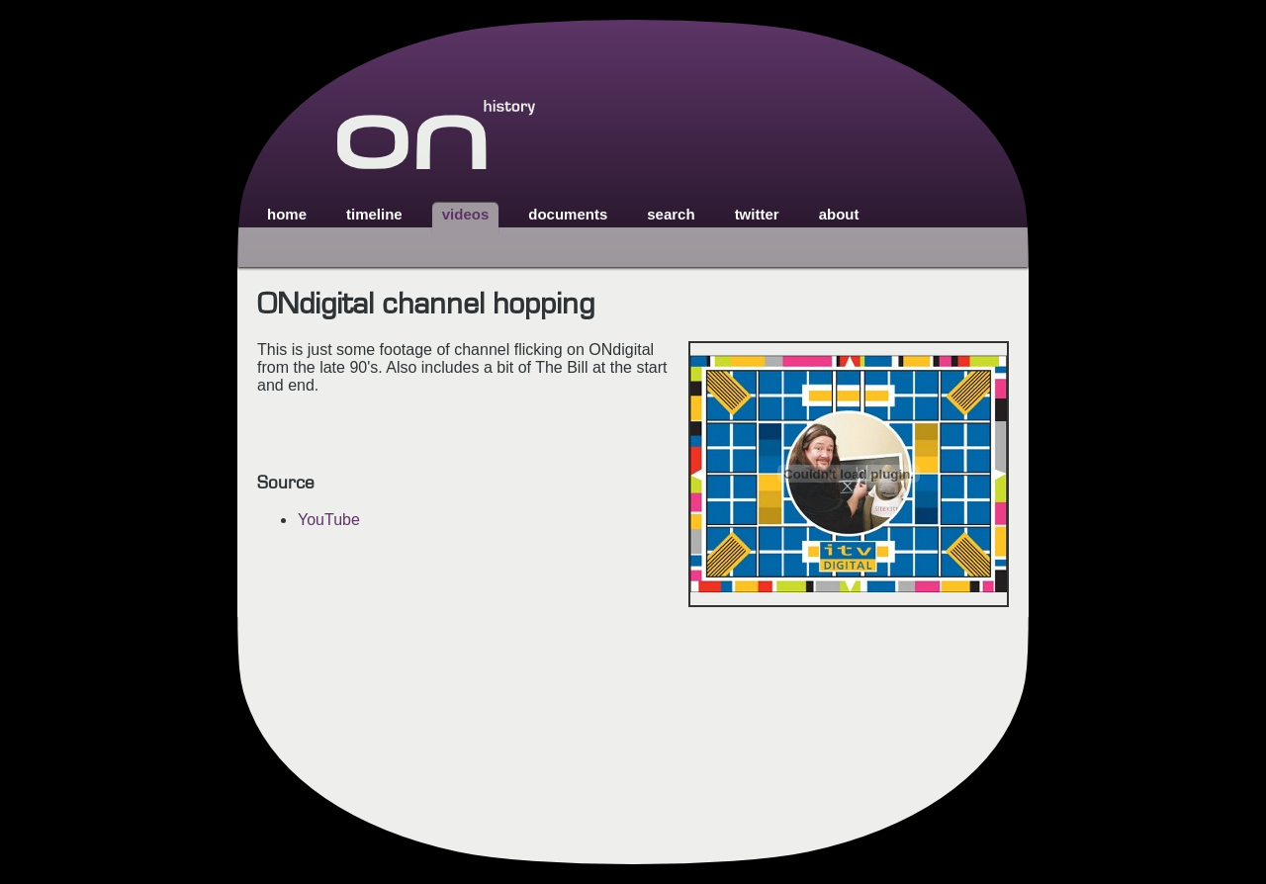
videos (466, 214)
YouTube (329, 519)
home (287, 214)
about (839, 214)
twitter (757, 214)
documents (567, 214)
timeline (374, 214)
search (670, 214)
